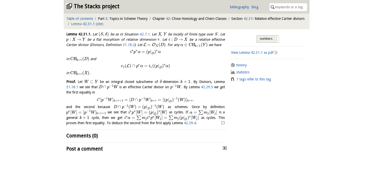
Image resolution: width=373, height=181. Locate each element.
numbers (266, 38)
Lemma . (78, 34)
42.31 (248, 19)
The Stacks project (96, 6)
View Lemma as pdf (252, 53)
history (241, 65)
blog (255, 7)
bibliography (239, 7)
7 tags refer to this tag (253, 79)
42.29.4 (190, 123)
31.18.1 (72, 87)
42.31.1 (89, 24)
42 (168, 19)
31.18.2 (128, 45)
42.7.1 (144, 34)
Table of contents (79, 19)
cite (99, 24)
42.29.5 (207, 87)
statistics (242, 72)
